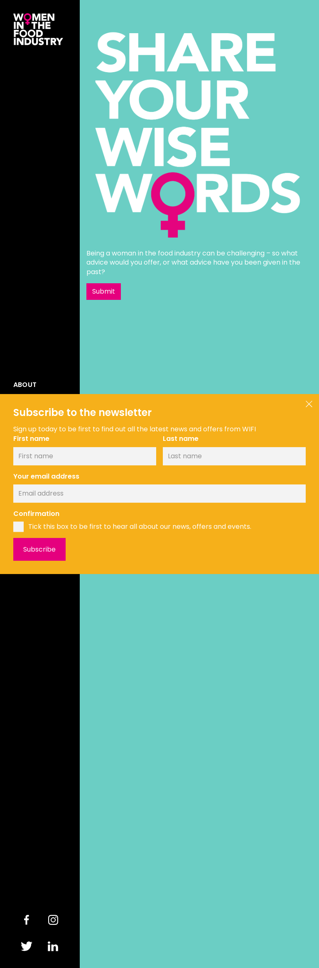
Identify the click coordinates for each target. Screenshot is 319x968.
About (25, 385)
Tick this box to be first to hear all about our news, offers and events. (139, 526)
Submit (103, 291)
